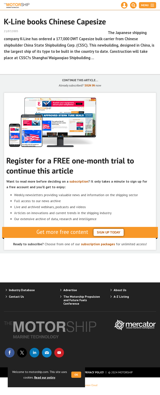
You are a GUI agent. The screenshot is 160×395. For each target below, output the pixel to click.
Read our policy (44, 377)
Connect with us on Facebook (10, 353)
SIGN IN (89, 85)
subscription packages (98, 244)
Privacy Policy (94, 372)
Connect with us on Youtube (59, 353)
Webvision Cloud (88, 385)
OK (76, 374)
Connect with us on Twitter (22, 353)
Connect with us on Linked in (34, 353)
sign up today (108, 232)
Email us (47, 353)
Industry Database (22, 290)
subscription (78, 181)
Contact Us (16, 296)
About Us (120, 290)
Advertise (70, 290)
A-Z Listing (121, 296)
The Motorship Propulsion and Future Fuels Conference (81, 300)
